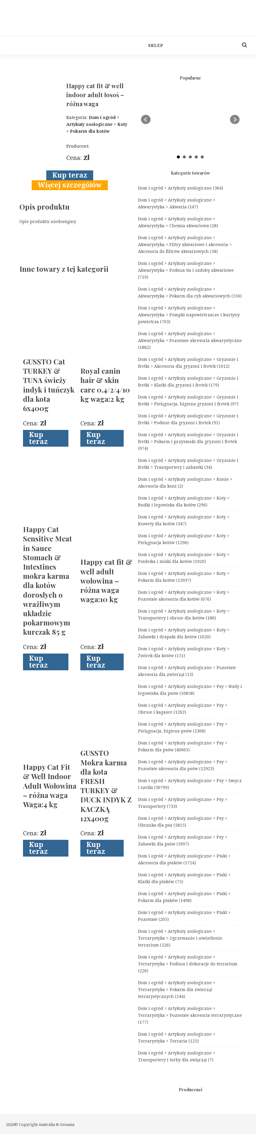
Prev (146, 119)
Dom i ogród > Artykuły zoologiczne (180, 188)
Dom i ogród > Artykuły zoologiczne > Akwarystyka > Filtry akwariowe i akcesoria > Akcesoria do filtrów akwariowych (185, 244)
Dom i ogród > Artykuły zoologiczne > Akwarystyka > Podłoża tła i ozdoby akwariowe (186, 270)
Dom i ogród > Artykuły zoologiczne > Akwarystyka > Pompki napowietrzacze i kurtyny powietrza (189, 315)
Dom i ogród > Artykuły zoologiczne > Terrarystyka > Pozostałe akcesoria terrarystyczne (190, 1015)
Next (235, 119)
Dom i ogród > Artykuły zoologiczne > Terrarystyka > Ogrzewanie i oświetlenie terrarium (180, 938)
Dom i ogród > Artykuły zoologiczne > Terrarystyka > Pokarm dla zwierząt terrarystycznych (176, 989)
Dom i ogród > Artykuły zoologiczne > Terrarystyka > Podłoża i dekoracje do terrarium (187, 964)
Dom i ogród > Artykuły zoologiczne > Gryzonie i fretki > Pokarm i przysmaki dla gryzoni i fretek (188, 441)
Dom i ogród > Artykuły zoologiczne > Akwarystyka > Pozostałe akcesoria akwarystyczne (190, 340)
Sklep (155, 45)
